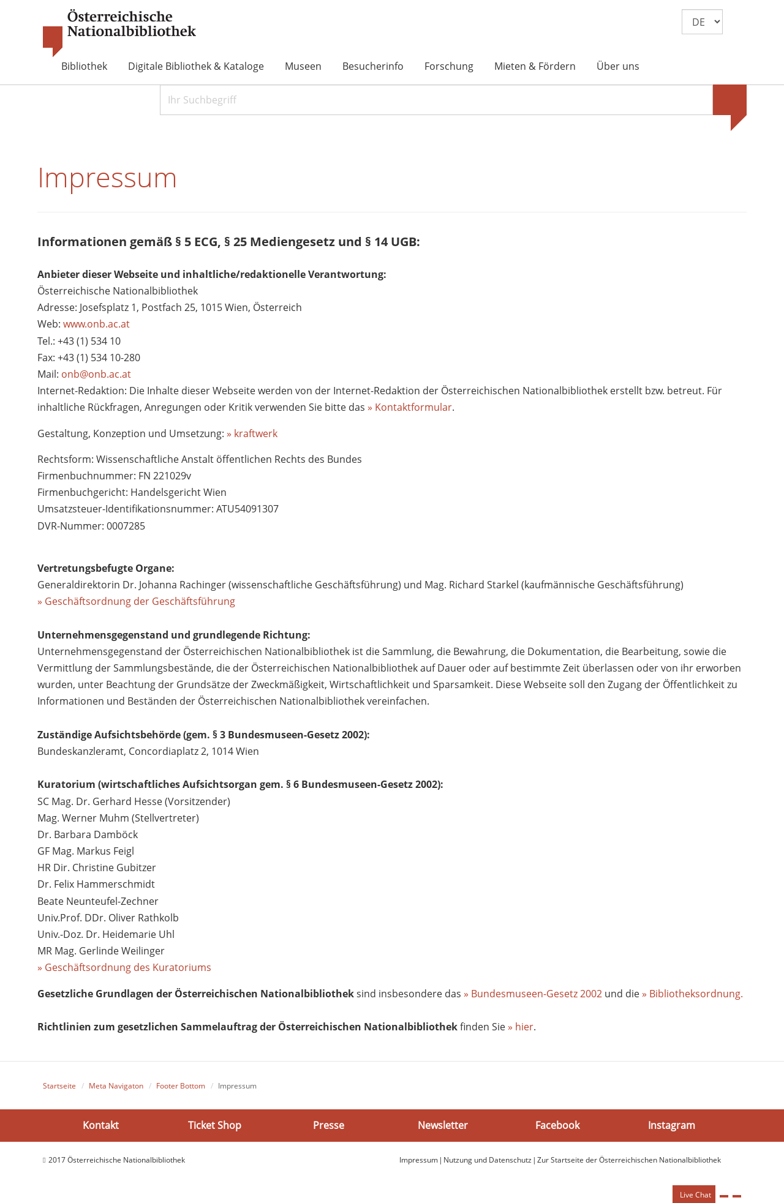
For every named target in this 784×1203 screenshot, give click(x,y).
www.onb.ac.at (96, 324)
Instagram (671, 1124)
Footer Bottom (180, 1086)
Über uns (618, 66)
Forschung (448, 66)
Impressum (418, 1160)
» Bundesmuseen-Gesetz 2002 (533, 993)
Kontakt (101, 1124)
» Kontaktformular (410, 407)
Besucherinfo (373, 66)
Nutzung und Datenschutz (487, 1160)
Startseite (59, 1086)
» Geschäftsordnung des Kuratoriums (124, 967)
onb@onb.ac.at (96, 374)
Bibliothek (84, 66)
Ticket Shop (214, 1124)
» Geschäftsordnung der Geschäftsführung (136, 601)
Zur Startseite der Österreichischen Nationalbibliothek (629, 1160)
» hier (520, 1026)
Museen (303, 66)
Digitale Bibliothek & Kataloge (196, 66)
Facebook (557, 1124)
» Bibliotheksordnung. (692, 993)
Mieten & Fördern (535, 66)
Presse (328, 1124)
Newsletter (443, 1124)
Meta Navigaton (116, 1086)
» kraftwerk (252, 433)
